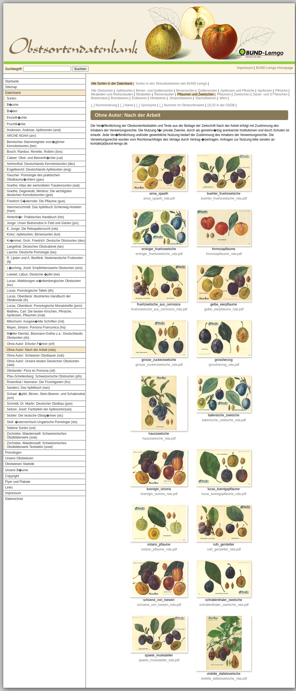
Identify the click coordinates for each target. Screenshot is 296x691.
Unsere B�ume (16, 470)
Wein (224, 98)
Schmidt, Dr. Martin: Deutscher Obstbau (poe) (39, 404)
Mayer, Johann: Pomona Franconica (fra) (36, 327)
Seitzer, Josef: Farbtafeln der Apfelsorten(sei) (39, 409)
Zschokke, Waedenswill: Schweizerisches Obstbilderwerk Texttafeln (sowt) (36, 445)
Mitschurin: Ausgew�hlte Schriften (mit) (35, 321)
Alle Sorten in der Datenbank (112, 83)
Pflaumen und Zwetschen (196, 94)
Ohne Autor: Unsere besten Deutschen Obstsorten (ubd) (43, 363)
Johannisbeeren (181, 98)
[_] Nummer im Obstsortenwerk (182, 105)
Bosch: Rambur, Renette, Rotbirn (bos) (35, 152)
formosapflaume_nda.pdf (224, 254)
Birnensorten (186, 90)
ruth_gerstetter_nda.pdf (224, 549)
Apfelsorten (125, 90)
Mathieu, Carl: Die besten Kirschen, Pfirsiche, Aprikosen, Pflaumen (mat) (39, 313)
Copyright (12, 476)
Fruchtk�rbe (16, 124)
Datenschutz (14, 499)
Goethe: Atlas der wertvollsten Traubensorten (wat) (43, 185)
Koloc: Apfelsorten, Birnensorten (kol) (33, 234)
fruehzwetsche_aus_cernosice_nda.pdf (159, 309)
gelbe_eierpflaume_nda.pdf (223, 309)
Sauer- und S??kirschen (270, 94)
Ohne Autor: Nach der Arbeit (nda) (31, 350)
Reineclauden (164, 94)
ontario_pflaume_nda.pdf (159, 549)
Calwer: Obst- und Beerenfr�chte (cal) (35, 158)
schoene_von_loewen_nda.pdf (159, 605)
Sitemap (11, 87)
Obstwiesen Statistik (19, 464)
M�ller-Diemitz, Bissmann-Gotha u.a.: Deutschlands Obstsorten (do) (45, 336)
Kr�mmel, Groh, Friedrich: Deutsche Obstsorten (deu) (46, 240)
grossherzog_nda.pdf (224, 365)
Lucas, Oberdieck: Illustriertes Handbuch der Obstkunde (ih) (39, 298)
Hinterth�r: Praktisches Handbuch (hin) (35, 217)
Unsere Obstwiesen (19, 458)
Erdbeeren (140, 98)
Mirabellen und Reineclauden (112, 94)
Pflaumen (224, 94)
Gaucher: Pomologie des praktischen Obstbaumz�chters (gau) (33, 177)
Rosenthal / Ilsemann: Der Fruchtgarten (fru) (38, 382)
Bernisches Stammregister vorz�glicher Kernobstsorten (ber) (36, 144)
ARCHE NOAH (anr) (21, 136)
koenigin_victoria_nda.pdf (159, 494)
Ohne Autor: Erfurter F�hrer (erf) (31, 344)
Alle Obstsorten (102, 90)
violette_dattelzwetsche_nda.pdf (224, 678)
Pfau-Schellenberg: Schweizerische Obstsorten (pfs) (44, 376)
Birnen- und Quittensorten (155, 90)
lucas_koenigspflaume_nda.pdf (223, 494)
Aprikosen (265, 90)
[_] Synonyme (146, 105)
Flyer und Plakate (17, 482)
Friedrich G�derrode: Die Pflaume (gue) (36, 201)
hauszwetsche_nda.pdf (159, 438)
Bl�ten (12, 111)
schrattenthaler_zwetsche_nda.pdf (224, 605)
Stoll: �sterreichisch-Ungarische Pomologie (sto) (42, 422)
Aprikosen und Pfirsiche (237, 90)
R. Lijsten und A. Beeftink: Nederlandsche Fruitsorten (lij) (45, 260)
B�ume (12, 105)
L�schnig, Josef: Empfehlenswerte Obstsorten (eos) (45, 268)
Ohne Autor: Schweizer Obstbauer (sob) (35, 355)
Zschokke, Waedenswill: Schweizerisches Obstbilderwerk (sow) (36, 435)
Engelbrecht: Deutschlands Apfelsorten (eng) (39, 169)
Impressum (245, 68)
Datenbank (13, 93)
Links (9, 487)
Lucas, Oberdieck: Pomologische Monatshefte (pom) (44, 306)
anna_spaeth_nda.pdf (159, 198)
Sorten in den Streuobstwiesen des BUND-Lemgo (172, 83)
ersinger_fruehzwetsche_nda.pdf (159, 254)
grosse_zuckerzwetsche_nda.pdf (159, 365)
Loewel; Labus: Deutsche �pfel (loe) (33, 274)
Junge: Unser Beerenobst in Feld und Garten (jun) (43, 223)
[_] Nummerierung (104, 105)
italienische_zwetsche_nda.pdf (224, 420)
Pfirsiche (281, 90)
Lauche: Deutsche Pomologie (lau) (31, 252)
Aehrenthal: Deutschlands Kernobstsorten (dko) (41, 164)
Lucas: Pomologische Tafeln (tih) (30, 291)
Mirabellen (144, 94)
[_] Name (126, 105)
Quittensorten (208, 90)
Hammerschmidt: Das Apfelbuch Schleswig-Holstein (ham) (44, 209)
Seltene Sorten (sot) (21, 428)
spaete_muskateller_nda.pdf (159, 660)
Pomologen (13, 452)
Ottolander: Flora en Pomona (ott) (31, 371)
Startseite (12, 81)
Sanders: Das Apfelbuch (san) (28, 388)
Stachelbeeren (206, 98)
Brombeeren (120, 98)
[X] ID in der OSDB (221, 105)
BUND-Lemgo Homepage (274, 68)
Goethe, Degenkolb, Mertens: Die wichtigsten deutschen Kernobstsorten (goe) (39, 193)
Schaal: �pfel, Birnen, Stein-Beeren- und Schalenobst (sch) (46, 396)
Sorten (11, 98)
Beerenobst (100, 98)
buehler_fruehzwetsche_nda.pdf (224, 198)
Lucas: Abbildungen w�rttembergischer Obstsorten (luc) (44, 283)
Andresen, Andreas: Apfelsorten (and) (34, 130)
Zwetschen (242, 94)
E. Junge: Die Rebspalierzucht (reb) (32, 229)
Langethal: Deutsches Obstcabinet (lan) (35, 246)
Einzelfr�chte (17, 117)
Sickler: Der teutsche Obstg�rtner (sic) (35, 415)
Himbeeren (158, 98)
